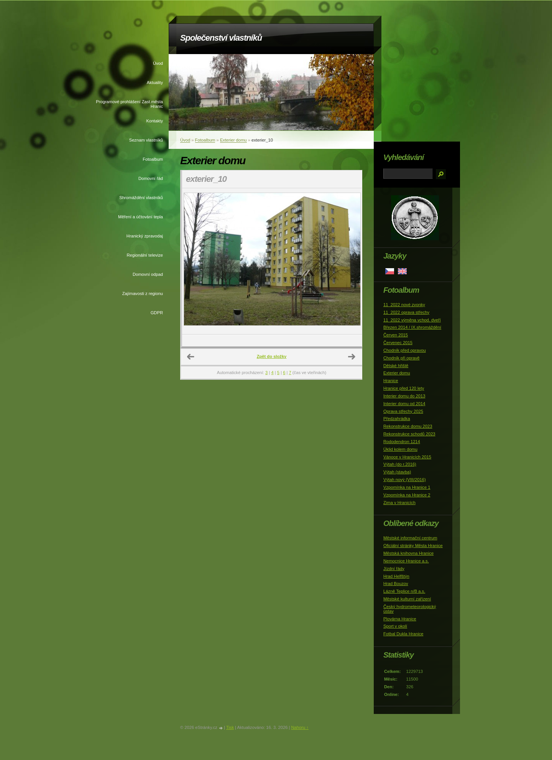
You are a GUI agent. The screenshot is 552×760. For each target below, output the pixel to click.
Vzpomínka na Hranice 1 (406, 487)
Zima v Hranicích (399, 502)
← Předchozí (191, 357)
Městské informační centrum (410, 538)
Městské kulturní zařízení (407, 599)
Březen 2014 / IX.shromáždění (412, 327)
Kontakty (154, 121)
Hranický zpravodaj (145, 236)
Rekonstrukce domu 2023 (407, 426)
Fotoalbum (153, 159)
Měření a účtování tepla (140, 216)
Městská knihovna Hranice (408, 553)
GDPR (157, 312)
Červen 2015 (395, 335)
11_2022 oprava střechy (406, 312)
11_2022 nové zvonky (404, 304)
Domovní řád (150, 178)
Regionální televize (145, 255)
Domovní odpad (148, 274)
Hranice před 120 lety (403, 388)
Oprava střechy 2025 (403, 411)
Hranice (390, 380)
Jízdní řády (393, 568)
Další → (352, 357)
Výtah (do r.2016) (399, 464)
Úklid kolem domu (400, 449)
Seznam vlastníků (146, 140)
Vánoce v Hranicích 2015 (407, 457)
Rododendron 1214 (401, 441)
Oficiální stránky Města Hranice (413, 545)
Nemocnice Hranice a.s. (406, 561)
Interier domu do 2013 (404, 396)
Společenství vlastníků (221, 38)
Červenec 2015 (397, 342)
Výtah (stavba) (397, 472)
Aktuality (155, 82)
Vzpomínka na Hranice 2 (406, 495)
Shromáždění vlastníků (141, 197)
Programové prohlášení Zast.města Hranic (129, 104)
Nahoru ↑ (299, 727)
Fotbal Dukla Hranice (403, 633)
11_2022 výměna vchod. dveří (412, 320)
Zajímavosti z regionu (142, 293)
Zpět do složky (272, 356)
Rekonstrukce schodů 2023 (409, 434)
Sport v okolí (395, 626)
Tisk (230, 727)
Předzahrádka (396, 418)
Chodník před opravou (404, 350)
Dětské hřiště (395, 365)
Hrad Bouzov (395, 583)
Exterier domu (233, 140)
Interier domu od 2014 (404, 403)
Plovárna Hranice (399, 619)
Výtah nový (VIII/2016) (404, 479)
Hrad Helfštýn (396, 576)
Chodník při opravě (401, 358)
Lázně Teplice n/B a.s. (404, 591)
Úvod (158, 63)
